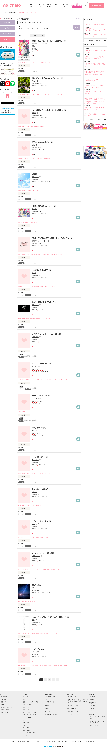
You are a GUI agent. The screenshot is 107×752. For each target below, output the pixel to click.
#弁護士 (27, 222)
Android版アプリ (94, 699)
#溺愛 (19, 62)
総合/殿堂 (25, 696)
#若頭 (23, 190)
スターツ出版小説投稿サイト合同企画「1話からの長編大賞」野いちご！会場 (78, 701)
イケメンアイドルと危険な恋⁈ (43, 553)
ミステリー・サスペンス (29, 714)
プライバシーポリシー (64, 742)
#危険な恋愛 (39, 505)
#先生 (19, 126)
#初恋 (41, 158)
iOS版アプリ (93, 696)
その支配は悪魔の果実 (40, 270)
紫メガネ (34, 209)
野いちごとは (7, 39)
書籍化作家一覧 (49, 702)
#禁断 (27, 126)
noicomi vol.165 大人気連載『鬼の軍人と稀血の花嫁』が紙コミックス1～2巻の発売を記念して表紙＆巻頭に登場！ (95, 73)
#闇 (23, 601)
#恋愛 (19, 473)
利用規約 (14, 742)
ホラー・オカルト (28, 717)
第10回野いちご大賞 (73, 705)
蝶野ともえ (35, 305)
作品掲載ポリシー (39, 742)
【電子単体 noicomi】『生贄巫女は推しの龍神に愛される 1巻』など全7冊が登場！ (94, 65)
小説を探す (4, 696)
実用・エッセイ (27, 730)
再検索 (76, 27)
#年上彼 (50, 318)
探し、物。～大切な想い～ (41, 489)
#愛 (19, 222)
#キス (34, 380)
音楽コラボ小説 (5, 709)
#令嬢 (19, 94)
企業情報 (92, 742)
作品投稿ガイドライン (26, 742)
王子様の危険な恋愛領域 (41, 142)
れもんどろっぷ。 (38, 649)
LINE (91, 710)
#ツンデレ (49, 473)
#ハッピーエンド (60, 94)
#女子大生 (35, 190)
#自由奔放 (53, 569)
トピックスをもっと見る (95, 119)
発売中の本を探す (50, 696)
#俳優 (45, 665)
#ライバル (43, 473)
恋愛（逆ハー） (27, 704)
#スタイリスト (42, 569)
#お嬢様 (38, 318)
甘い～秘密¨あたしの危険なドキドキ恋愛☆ (48, 110)
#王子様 (20, 158)
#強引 (30, 158)
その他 (25, 735)
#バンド (37, 665)
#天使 (22, 222)
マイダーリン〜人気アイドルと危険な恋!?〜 (48, 334)
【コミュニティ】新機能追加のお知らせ (95, 24)
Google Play (11, 103)
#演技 (49, 665)
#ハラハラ (46, 286)
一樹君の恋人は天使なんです (42, 206)
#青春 (31, 254)
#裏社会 (27, 601)
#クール (25, 158)
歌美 (33, 430)
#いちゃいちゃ (45, 94)
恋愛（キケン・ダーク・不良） (31, 702)
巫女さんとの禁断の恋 (40, 364)
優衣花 (34, 113)
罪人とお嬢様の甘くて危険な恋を (44, 302)
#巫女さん (29, 380)
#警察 (27, 318)
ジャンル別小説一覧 (6, 707)
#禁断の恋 (39, 380)
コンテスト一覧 (72, 696)
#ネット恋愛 (25, 505)
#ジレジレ (33, 94)
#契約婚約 (33, 318)
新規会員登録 (97, 5)
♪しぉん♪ (34, 366)
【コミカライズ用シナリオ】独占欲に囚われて (49, 617)
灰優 (33, 588)
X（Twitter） (93, 705)
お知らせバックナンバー (95, 40)
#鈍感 (34, 158)
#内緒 (41, 286)
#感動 (23, 254)
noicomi (47, 708)
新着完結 (3, 699)
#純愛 (23, 318)
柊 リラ (34, 273)
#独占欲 (33, 633)
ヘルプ (85, 742)
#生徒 (23, 126)
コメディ (25, 725)
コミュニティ (4, 712)
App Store (3, 103)
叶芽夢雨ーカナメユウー (39, 241)
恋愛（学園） (26, 707)
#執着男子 (27, 633)
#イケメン (44, 318)
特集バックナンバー (73, 711)
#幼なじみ (29, 62)
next (57, 679)
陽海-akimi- (35, 177)
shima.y (34, 524)
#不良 (23, 94)
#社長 (31, 286)
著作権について (76, 742)
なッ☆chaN (35, 398)
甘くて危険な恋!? (38, 457)
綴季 (33, 145)
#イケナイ (51, 380)
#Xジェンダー (59, 254)
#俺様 (19, 412)
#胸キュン (35, 62)
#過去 (19, 601)
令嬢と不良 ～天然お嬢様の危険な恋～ (46, 78)
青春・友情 (26, 709)
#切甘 (35, 254)
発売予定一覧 (49, 699)
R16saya (34, 492)
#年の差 (20, 537)
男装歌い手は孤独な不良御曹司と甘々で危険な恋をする (52, 238)
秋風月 (34, 81)
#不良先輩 (21, 633)
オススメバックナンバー (74, 714)
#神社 (19, 380)
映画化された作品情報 (51, 714)
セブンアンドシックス (40, 521)
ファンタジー (26, 720)
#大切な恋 (32, 505)
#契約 (37, 158)
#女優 (41, 665)
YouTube (92, 708)
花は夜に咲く (36, 585)
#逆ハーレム (28, 569)
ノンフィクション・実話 (29, 712)
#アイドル (34, 569)
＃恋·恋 (34, 174)
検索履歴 (76, 19)
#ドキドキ (36, 126)
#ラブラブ (52, 94)
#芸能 (48, 254)
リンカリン (35, 460)
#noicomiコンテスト (51, 633)
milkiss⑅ (34, 652)
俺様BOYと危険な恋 (39, 396)
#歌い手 (53, 254)
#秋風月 (38, 94)
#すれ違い (47, 62)
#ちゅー (67, 380)
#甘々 (23, 62)
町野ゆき (34, 46)
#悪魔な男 (36, 286)
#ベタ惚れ (41, 62)
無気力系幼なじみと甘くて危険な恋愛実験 (47, 41)
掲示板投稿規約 (51, 742)
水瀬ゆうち (35, 337)
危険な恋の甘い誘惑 (39, 428)
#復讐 (27, 94)
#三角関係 (47, 158)
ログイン (87, 5)
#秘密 (31, 126)
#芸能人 (24, 412)
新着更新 (3, 704)
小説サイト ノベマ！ (95, 725)
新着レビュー (4, 702)
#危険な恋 (43, 126)
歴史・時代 (26, 722)
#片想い (20, 286)
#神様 (23, 380)
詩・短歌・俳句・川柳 (29, 732)
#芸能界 (20, 665)
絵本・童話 (26, 727)
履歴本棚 (7, 23)
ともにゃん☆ (36, 556)
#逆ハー (40, 254)
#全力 (58, 569)
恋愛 (24, 699)
